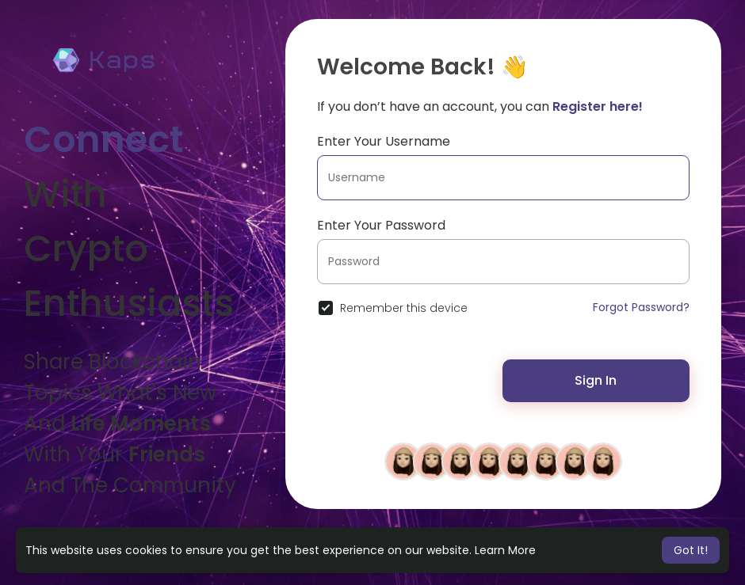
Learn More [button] (505, 550)
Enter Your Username (383, 141)
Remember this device (404, 308)
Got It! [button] (691, 550)
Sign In (596, 380)
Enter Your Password (381, 225)
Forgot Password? (641, 307)
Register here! (597, 106)
